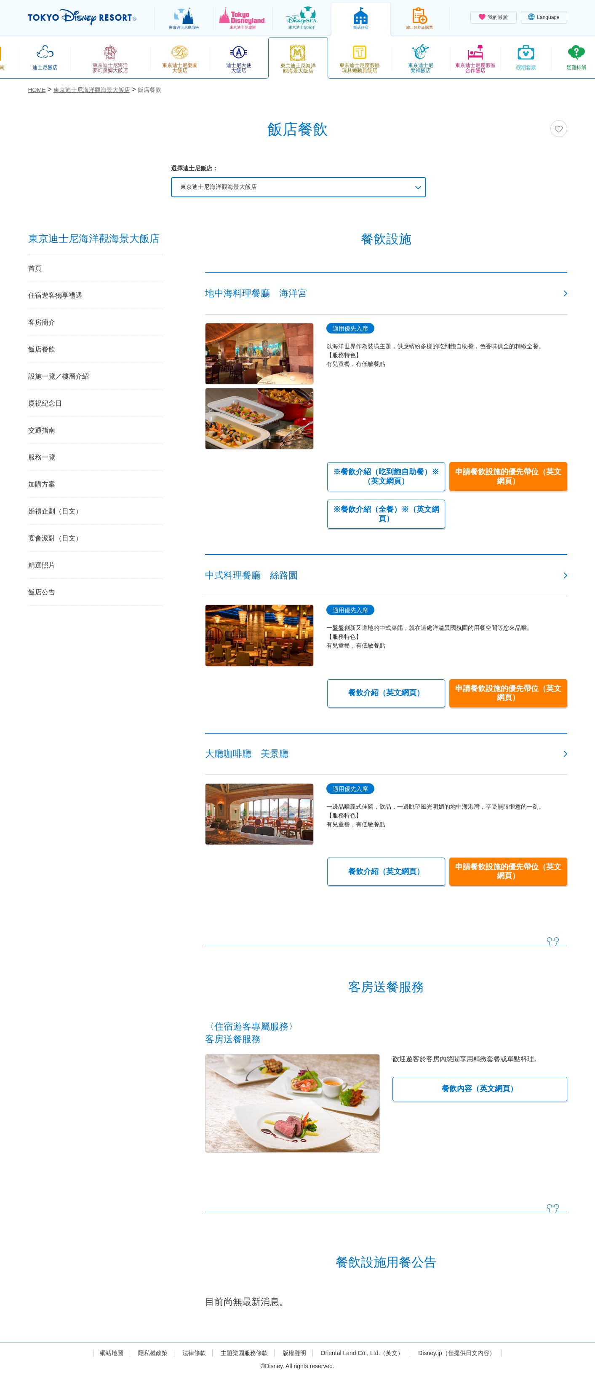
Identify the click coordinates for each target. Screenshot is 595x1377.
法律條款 (194, 1353)
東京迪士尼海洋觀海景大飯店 (218, 186)
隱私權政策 (153, 1353)
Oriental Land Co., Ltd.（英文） (362, 1353)
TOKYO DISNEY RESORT (82, 17)
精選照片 (41, 565)
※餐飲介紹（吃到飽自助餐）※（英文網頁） (386, 476)
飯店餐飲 (41, 349)
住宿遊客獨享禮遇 (55, 295)
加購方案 (41, 484)
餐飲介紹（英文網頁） (386, 692)
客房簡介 (41, 322)
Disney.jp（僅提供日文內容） (456, 1353)
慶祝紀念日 (45, 403)
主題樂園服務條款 (244, 1353)
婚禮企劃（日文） (55, 511)
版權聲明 (294, 1353)
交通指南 (41, 430)
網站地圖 (111, 1353)
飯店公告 (41, 592)
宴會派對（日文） (55, 538)
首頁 (35, 268)
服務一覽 (41, 457)
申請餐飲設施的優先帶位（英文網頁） (508, 476)
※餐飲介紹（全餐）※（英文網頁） (386, 514)
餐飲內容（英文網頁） (480, 1088)
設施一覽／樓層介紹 (58, 376)
